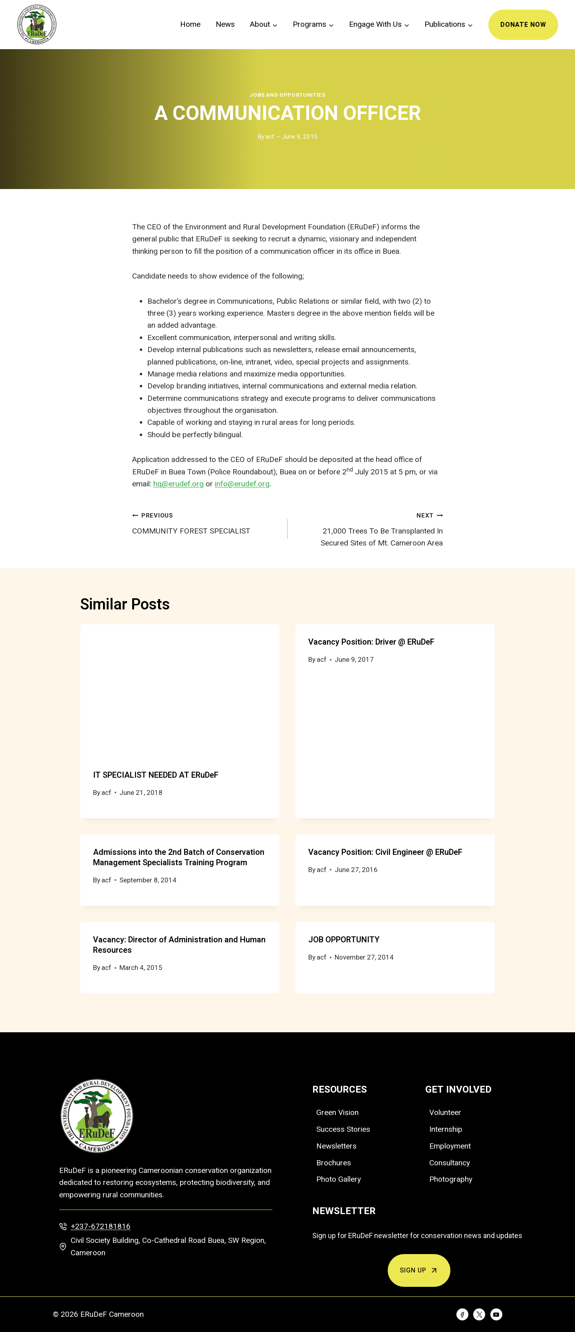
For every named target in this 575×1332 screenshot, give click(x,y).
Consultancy (449, 1162)
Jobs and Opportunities (287, 95)
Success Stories (343, 1129)
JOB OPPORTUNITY (343, 940)
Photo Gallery (338, 1179)
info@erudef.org (242, 483)
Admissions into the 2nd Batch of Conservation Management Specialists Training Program (178, 857)
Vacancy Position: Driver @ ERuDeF (371, 642)
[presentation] (180, 690)
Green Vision (337, 1112)
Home (190, 24)
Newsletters (336, 1146)
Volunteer (445, 1112)
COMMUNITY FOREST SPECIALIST (206, 522)
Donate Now (523, 25)
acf (270, 136)
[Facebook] (462, 1314)
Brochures (333, 1162)
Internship (445, 1129)
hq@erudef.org (178, 483)
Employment (450, 1146)
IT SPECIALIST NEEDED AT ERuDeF (155, 775)
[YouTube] (496, 1314)
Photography (450, 1179)
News (225, 24)
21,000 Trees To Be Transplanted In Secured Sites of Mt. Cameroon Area (369, 528)
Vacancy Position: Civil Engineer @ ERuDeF (385, 852)
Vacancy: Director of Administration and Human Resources (179, 945)
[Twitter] (479, 1314)
